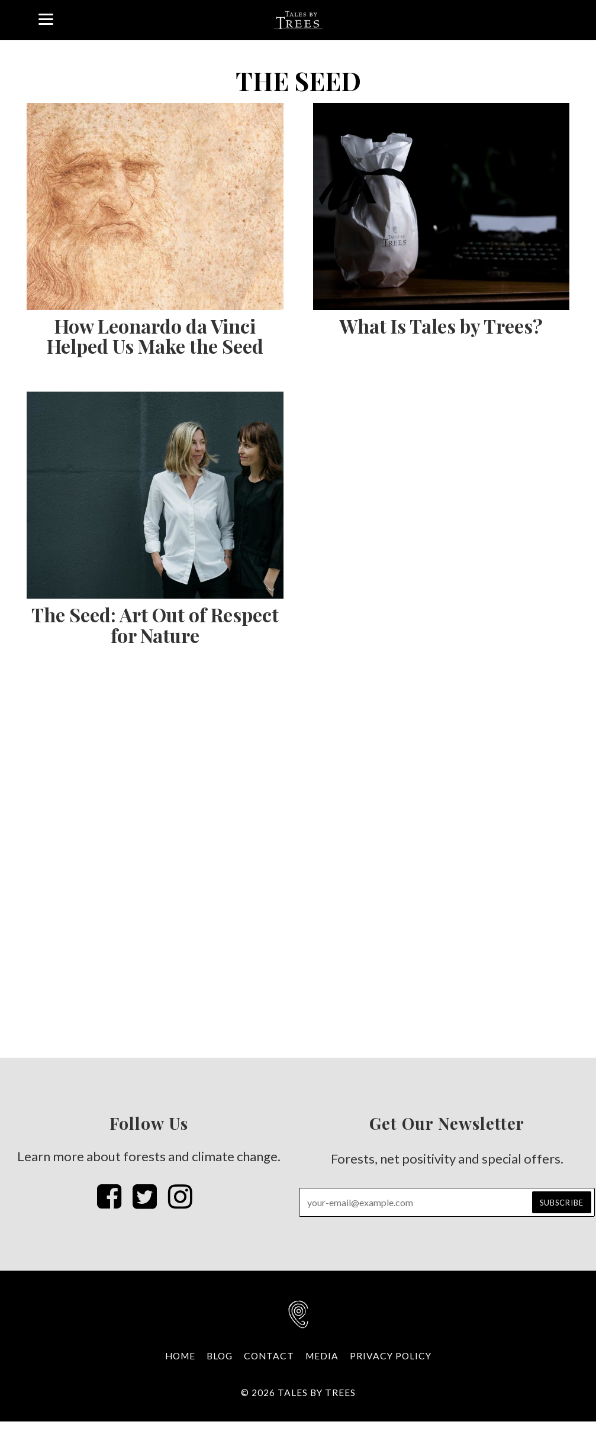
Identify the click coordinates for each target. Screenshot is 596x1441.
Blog (220, 1355)
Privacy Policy (390, 1355)
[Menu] (46, 18)
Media (322, 1355)
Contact (269, 1355)
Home (180, 1355)
